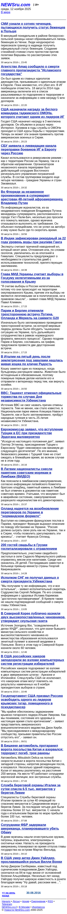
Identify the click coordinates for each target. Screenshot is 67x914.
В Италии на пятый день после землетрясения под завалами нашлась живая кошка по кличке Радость (32, 360)
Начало (6, 901)
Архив (25, 901)
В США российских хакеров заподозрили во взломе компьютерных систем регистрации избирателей (32, 660)
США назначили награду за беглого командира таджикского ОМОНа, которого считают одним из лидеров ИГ (32, 113)
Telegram (7, 904)
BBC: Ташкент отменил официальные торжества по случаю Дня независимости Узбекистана (31, 396)
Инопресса (38, 907)
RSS (50, 901)
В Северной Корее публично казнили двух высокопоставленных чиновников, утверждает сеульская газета (33, 617)
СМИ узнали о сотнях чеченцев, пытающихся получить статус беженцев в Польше (33, 27)
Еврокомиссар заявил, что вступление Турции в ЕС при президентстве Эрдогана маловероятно (32, 433)
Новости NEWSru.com (17, 909)
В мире (5, 12)
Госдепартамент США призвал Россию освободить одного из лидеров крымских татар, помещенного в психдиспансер (32, 701)
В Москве (24, 907)
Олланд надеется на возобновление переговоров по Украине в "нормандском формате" (30, 512)
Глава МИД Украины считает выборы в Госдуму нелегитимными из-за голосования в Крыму (32, 277)
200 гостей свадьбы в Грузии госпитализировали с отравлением (29, 546)
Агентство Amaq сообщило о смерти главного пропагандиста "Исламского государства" (31, 70)
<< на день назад (8, 894)
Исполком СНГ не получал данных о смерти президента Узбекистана (30, 579)
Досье (16, 901)
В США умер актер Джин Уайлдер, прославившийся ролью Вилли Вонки (31, 860)
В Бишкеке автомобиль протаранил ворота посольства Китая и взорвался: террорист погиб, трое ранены (32, 749)
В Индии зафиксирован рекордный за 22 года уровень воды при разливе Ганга (33, 240)
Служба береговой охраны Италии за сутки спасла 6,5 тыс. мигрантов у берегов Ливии (30, 788)
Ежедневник (38, 901)
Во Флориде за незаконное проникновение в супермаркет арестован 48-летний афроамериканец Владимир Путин (32, 197)
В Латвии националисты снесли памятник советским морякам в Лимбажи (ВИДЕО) (26, 472)
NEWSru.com (15, 4)
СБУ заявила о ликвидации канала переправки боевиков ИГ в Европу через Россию (28, 149)
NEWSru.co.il (9, 907)
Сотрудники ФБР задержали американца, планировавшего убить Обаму (30, 828)
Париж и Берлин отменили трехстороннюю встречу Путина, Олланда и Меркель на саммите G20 (30, 314)
